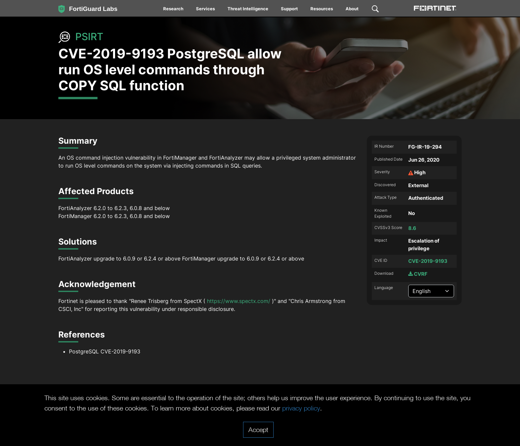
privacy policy (301, 408)
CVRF (417, 274)
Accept (258, 429)
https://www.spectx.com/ (238, 301)
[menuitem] (173, 10)
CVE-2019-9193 (427, 261)
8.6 (412, 228)
